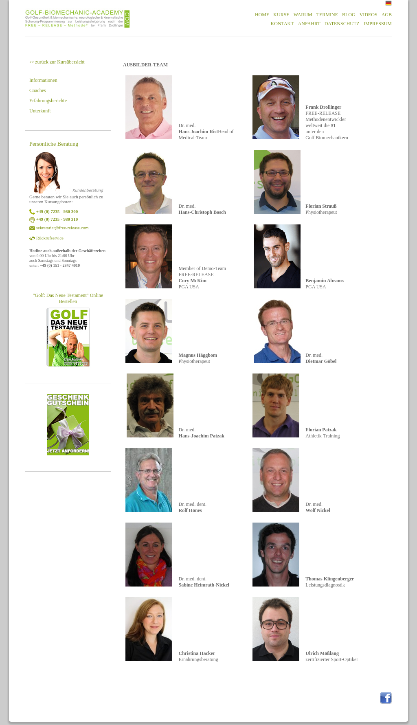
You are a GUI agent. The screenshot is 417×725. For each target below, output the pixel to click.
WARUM (303, 15)
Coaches (37, 90)
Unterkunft (40, 111)
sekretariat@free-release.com (62, 227)
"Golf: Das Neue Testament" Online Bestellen (68, 298)
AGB (387, 15)
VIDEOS (368, 15)
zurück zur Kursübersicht (57, 62)
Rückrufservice (50, 237)
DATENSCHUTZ (342, 23)
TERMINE (327, 15)
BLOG (349, 15)
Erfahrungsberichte (48, 100)
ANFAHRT (309, 23)
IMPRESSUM (378, 23)
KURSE (281, 15)
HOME (262, 15)
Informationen (43, 80)
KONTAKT (282, 23)
